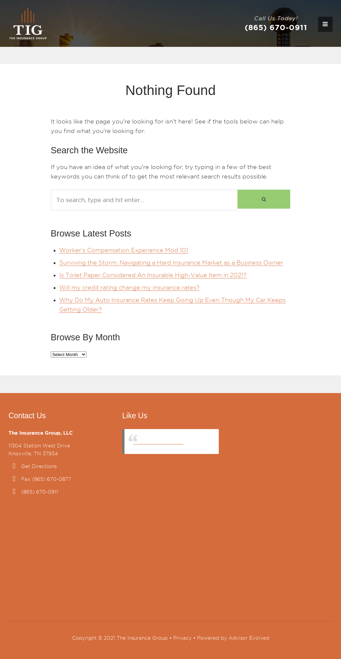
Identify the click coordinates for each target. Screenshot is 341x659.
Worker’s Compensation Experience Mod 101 (123, 250)
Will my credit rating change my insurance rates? (129, 287)
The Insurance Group (158, 441)
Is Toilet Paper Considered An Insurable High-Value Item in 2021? (153, 275)
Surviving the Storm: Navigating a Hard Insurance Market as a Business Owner (171, 262)
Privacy (182, 638)
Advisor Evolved (249, 638)
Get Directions (39, 466)
